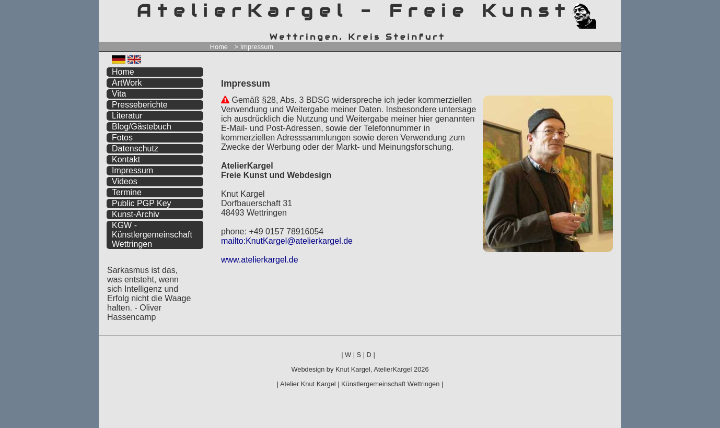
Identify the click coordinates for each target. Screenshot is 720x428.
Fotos (122, 137)
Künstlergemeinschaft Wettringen (390, 384)
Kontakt (126, 159)
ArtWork (127, 82)
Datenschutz (135, 148)
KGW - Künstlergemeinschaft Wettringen (152, 234)
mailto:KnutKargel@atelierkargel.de (287, 240)
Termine (127, 192)
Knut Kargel (352, 369)
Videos (124, 181)
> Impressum (254, 47)
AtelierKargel (393, 369)
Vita (119, 93)
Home (219, 47)
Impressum (132, 170)
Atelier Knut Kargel (308, 384)
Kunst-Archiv (135, 214)
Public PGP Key (141, 203)
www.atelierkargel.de (259, 259)
